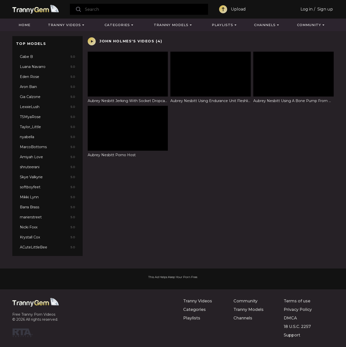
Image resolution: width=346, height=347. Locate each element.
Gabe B (47, 57)
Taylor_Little (47, 127)
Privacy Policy (298, 309)
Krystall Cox (47, 237)
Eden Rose (47, 77)
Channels (265, 25)
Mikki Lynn (47, 197)
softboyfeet (47, 187)
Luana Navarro (47, 67)
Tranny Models (171, 25)
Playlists (222, 25)
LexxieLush (47, 107)
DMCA (290, 318)
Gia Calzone (47, 97)
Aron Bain (47, 87)
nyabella (47, 137)
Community (309, 25)
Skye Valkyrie (47, 177)
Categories (117, 25)
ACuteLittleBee (47, 247)
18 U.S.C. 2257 (297, 326)
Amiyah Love (47, 157)
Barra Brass (47, 207)
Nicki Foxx (47, 227)
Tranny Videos (64, 25)
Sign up (325, 9)
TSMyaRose (47, 117)
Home (24, 25)
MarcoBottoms (47, 147)
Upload (238, 9)
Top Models (31, 43)
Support (292, 335)
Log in (307, 9)
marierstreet (47, 217)
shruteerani (47, 167)
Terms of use (297, 301)
